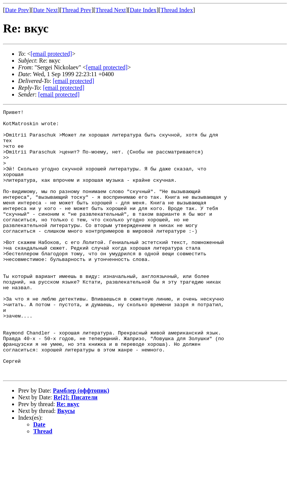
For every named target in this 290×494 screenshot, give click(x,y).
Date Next (45, 10)
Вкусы (66, 464)
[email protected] (73, 81)
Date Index (143, 10)
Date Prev (17, 10)
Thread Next (111, 10)
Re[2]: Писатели (75, 450)
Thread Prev (76, 10)
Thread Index (176, 10)
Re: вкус (68, 457)
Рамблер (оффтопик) (81, 443)
